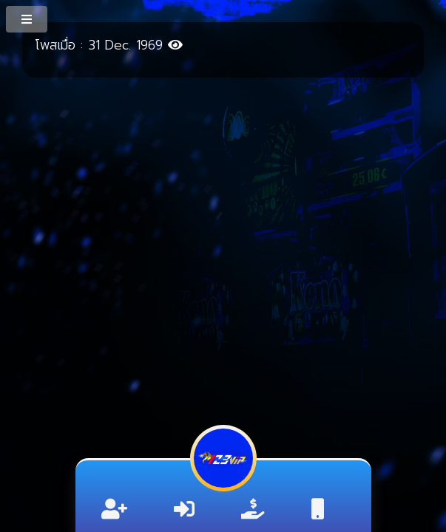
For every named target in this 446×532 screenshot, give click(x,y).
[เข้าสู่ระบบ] (184, 509)
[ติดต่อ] (318, 509)
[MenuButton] (27, 18)
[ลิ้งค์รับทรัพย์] (253, 509)
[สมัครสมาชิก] (114, 509)
